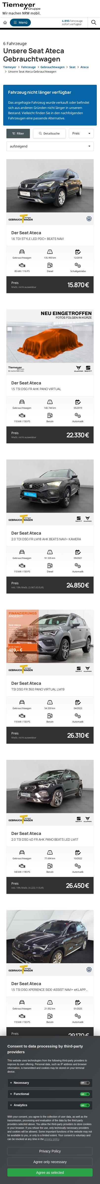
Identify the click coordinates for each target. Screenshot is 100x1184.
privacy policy (51, 1139)
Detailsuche (49, 133)
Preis (23, 284)
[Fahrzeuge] (28, 67)
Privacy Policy (50, 1151)
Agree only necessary (50, 1162)
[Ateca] (84, 67)
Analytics (20, 1105)
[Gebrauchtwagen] (52, 67)
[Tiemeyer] (9, 67)
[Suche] (94, 22)
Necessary (21, 1083)
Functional (21, 1094)
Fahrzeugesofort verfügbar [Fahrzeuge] (72, 22)
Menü (20, 22)
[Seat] (72, 67)
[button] (81, 133)
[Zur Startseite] (5, 22)
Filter (18, 133)
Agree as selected (50, 1173)
